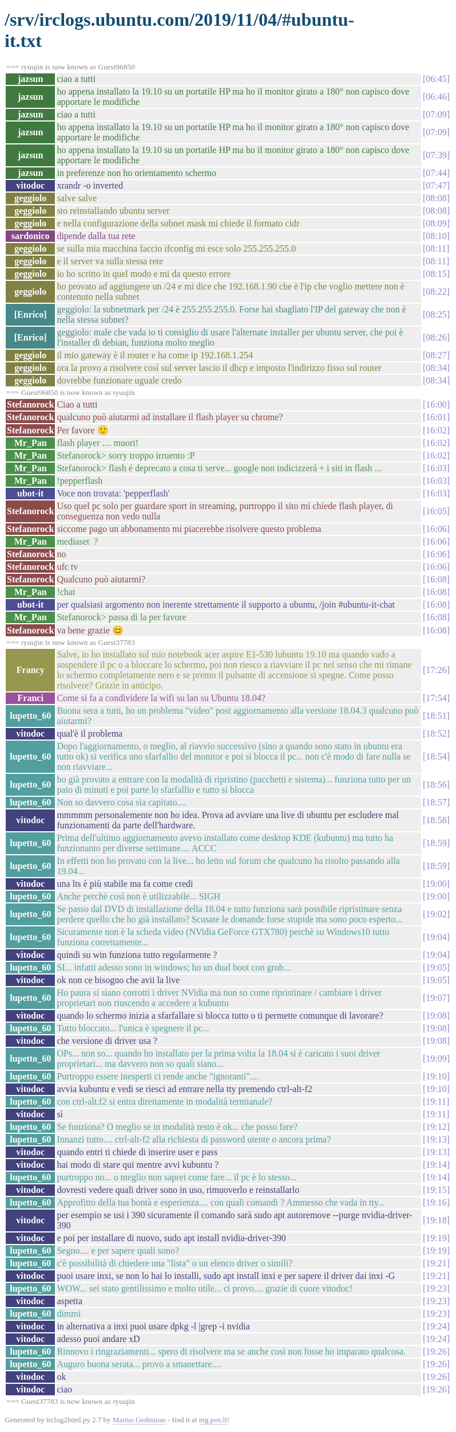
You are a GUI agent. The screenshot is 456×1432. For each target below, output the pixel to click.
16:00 (436, 404)
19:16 (436, 1202)
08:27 (436, 355)
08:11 (436, 248)
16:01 (436, 417)
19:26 (436, 1351)
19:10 (436, 1076)
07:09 (436, 114)
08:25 (436, 314)
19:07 (436, 998)
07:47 (436, 185)
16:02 (436, 430)
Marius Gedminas (139, 1419)
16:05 (436, 511)
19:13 (436, 1139)
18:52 (436, 733)
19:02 (436, 914)
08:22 (436, 291)
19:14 (436, 1164)
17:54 (436, 698)
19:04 (436, 937)
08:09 (436, 223)
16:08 (436, 579)
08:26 (436, 337)
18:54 (436, 756)
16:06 (436, 529)
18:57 (436, 802)
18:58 (436, 820)
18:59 (436, 843)
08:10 (436, 236)
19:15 (436, 1190)
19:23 (436, 1288)
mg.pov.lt (213, 1419)
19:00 (436, 884)
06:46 (436, 96)
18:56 (436, 784)
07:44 (436, 173)
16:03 (436, 468)
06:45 (436, 79)
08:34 (436, 368)
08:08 (436, 198)
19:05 (436, 967)
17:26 (436, 670)
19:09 (436, 1058)
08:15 (436, 274)
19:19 (436, 1238)
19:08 (436, 1015)
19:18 (436, 1220)
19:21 (436, 1263)
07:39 (436, 155)
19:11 (436, 1101)
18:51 (436, 716)
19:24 (436, 1326)
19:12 (436, 1127)
